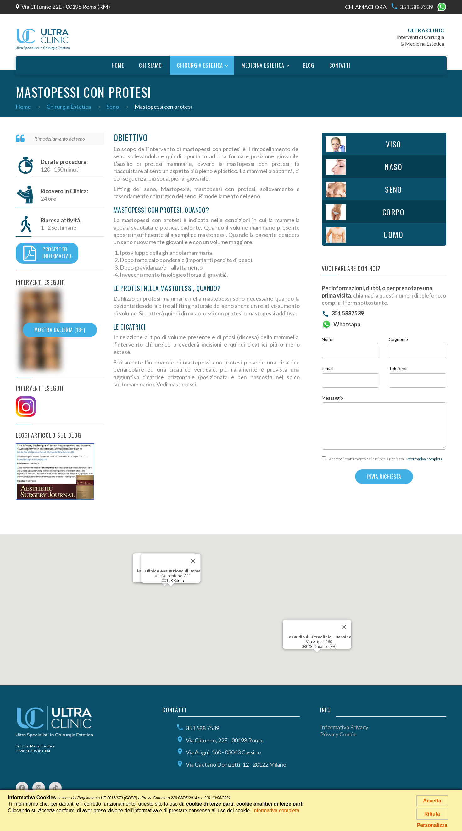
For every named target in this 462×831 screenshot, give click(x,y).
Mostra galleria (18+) (59, 330)
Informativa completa (424, 459)
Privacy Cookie (338, 734)
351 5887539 (347, 313)
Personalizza (432, 825)
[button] (165, 592)
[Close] (343, 627)
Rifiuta (432, 814)
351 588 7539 (412, 6)
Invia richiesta (384, 476)
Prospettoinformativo (47, 253)
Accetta (432, 800)
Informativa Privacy (344, 727)
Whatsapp (346, 324)
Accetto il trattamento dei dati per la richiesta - (382, 458)
